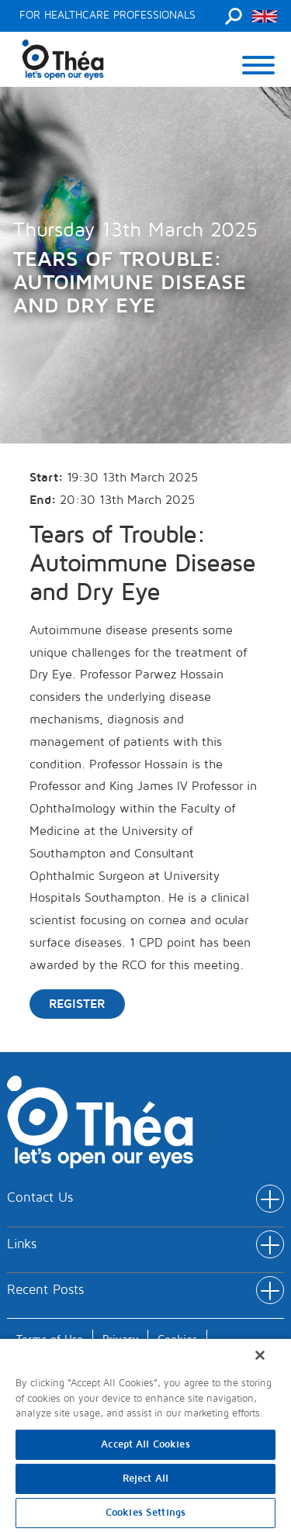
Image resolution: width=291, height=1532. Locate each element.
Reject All (145, 1478)
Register (77, 1004)
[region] (145, 1434)
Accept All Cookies (145, 1444)
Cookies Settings (145, 1512)
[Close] (260, 1355)
